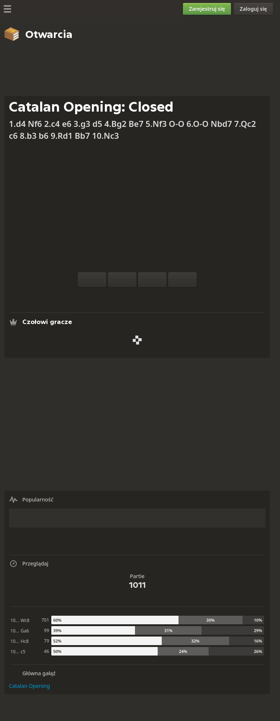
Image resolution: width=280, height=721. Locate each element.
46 (46, 651)
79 (46, 641)
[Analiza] (125, 296)
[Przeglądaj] (137, 296)
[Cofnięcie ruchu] (152, 279)
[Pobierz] (149, 296)
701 (45, 620)
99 (46, 630)
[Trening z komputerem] (113, 296)
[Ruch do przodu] (182, 279)
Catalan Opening (29, 685)
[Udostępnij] (161, 296)
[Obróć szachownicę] (92, 279)
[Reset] (122, 279)
